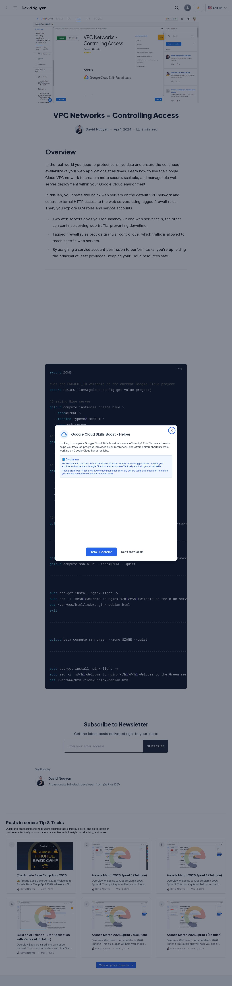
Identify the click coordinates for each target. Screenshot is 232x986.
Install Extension (101, 552)
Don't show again (132, 551)
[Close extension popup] (172, 430)
